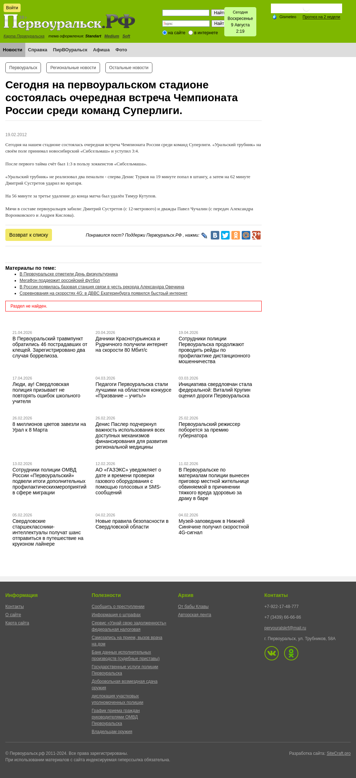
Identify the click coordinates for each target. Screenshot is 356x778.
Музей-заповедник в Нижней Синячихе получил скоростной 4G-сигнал (214, 526)
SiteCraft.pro (339, 753)
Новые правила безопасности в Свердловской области (131, 524)
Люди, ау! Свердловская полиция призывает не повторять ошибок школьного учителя (46, 392)
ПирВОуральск (70, 49)
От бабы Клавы (193, 606)
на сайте (176, 32)
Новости (12, 49)
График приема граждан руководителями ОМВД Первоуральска (116, 717)
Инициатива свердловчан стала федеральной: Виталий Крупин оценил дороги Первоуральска (215, 389)
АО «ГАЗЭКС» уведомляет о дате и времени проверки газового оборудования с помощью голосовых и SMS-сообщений (128, 481)
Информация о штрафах (116, 614)
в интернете (206, 32)
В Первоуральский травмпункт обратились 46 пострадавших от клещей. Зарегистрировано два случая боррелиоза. (50, 347)
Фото (121, 49)
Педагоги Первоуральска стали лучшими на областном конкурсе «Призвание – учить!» (133, 389)
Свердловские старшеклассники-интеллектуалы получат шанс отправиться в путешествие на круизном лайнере (47, 532)
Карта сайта (17, 622)
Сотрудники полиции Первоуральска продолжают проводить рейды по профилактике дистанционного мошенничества (214, 350)
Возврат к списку (28, 235)
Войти (12, 7)
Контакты (14, 606)
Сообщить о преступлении (118, 606)
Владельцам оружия (112, 731)
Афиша (101, 49)
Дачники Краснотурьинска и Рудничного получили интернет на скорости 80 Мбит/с (131, 344)
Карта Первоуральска (24, 36)
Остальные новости (128, 67)
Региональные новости (73, 67)
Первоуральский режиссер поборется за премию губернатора (209, 429)
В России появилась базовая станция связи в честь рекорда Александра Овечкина (102, 286)
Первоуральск (23, 67)
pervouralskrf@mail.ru (286, 627)
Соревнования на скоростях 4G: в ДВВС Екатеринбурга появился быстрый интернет (104, 293)
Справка (37, 49)
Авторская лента (194, 614)
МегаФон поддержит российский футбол (60, 280)
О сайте (13, 614)
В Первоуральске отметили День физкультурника (69, 274)
